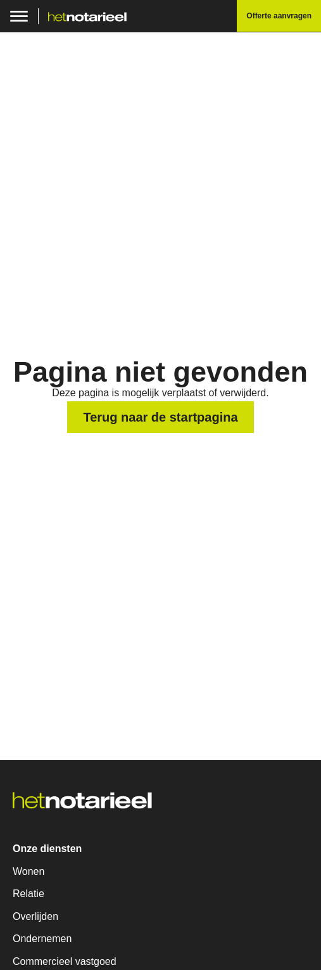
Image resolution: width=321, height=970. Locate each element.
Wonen (28, 871)
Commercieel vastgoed (64, 961)
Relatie (28, 893)
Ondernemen (42, 938)
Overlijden (35, 916)
